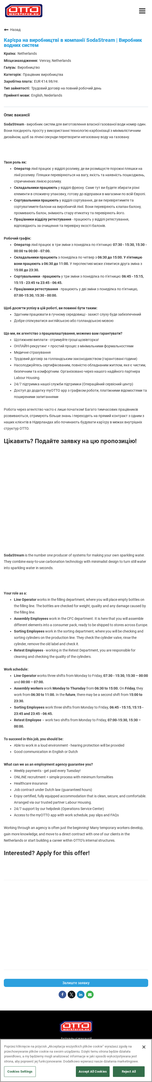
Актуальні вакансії (76, 1039)
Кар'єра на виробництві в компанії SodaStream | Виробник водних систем (73, 42)
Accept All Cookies (93, 1071)
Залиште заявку (76, 983)
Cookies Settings (19, 1071)
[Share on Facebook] (62, 994)
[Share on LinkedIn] (80, 994)
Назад (12, 29)
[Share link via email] (89, 994)
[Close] (143, 1047)
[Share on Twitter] (71, 994)
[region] (76, 1060)
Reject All (129, 1071)
